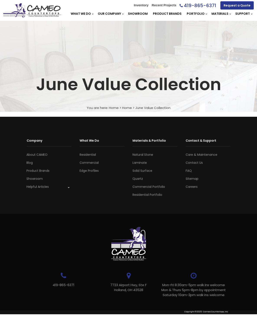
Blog (29, 162)
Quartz (138, 179)
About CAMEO (36, 154)
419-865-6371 (200, 5)
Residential (88, 154)
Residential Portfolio (147, 195)
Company (34, 140)
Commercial (89, 162)
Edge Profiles (89, 171)
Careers (192, 187)
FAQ (189, 171)
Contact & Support (201, 140)
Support (242, 13)
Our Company (109, 13)
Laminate (140, 162)
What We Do (81, 13)
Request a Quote (237, 5)
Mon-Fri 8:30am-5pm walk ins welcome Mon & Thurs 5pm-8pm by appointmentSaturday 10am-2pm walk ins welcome (193, 290)
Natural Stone (143, 154)
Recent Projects (164, 5)
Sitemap (192, 179)
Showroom (138, 13)
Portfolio (196, 13)
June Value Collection (152, 107)
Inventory (141, 5)
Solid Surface (142, 171)
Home (114, 107)
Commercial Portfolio (149, 187)
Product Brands (167, 13)
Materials (219, 13)
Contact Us (194, 162)
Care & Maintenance (201, 154)
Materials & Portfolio (149, 140)
